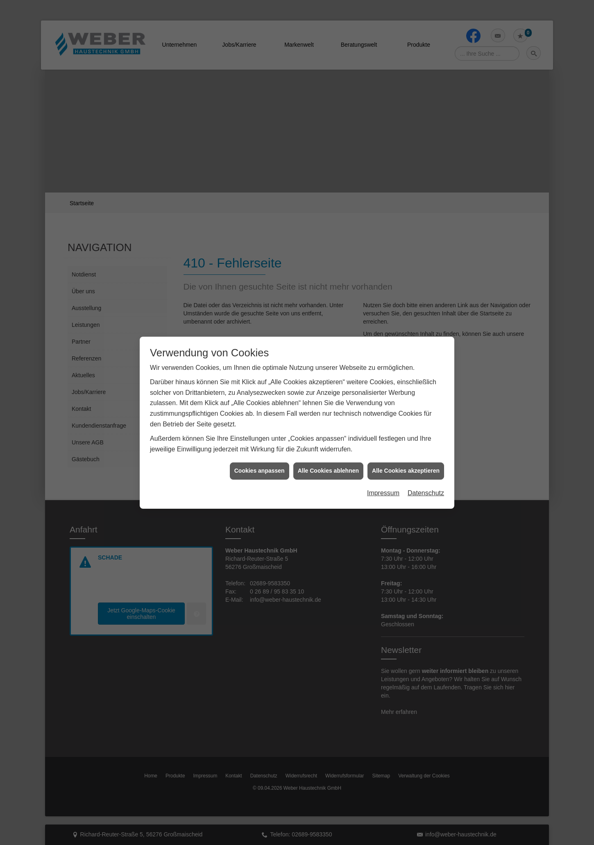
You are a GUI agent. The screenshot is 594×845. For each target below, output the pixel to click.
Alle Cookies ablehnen (328, 390)
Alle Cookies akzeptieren (406, 390)
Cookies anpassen (259, 390)
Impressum (383, 412)
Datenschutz (426, 412)
